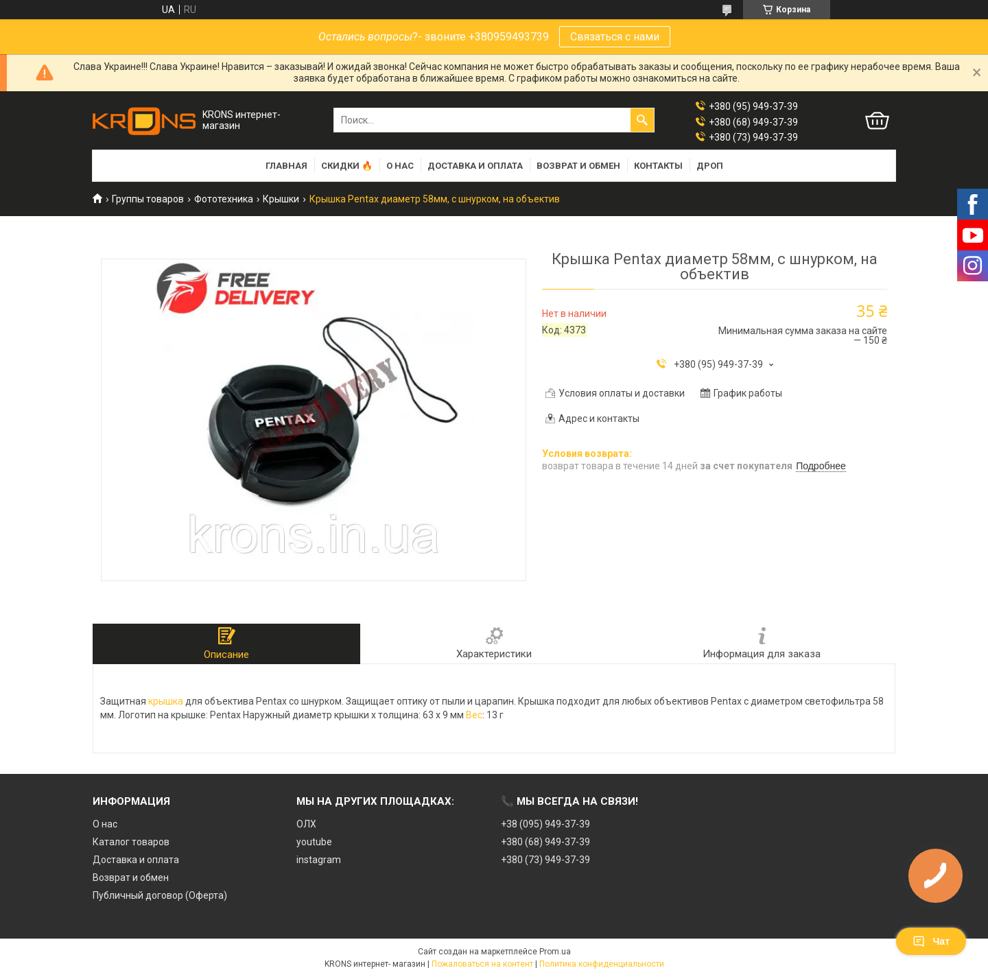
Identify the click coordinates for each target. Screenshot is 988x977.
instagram (318, 859)
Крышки (281, 198)
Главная (286, 166)
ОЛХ (306, 824)
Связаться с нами (614, 36)
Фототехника (223, 198)
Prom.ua (555, 951)
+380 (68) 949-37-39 (545, 841)
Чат (931, 941)
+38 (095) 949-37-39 (545, 824)
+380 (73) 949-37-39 (545, 859)
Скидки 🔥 (347, 166)
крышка (165, 701)
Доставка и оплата (475, 166)
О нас (400, 166)
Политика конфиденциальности (601, 964)
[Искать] (642, 120)
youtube (314, 841)
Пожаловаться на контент (482, 964)
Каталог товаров (131, 841)
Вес (474, 714)
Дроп (709, 166)
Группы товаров (148, 198)
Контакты (658, 166)
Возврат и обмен (578, 166)
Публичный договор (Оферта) (160, 895)
